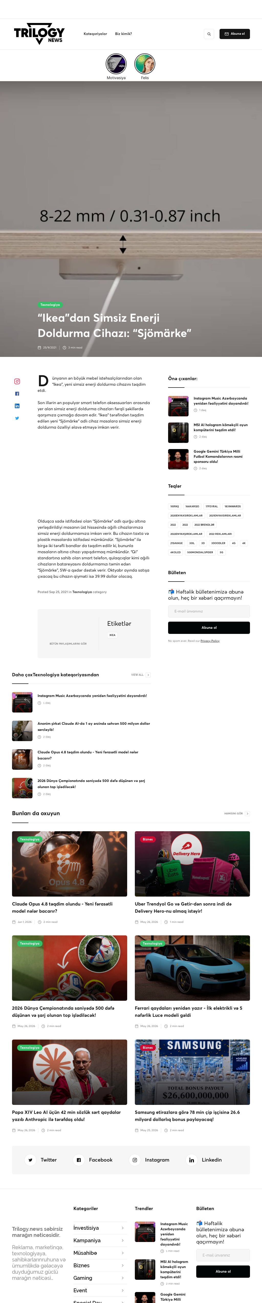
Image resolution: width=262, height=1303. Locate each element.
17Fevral (212, 506)
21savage (176, 543)
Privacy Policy (210, 641)
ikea (112, 635)
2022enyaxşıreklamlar (186, 534)
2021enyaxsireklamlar (225, 515)
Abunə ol (238, 33)
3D (203, 543)
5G (221, 552)
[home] (40, 34)
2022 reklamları (220, 534)
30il (192, 543)
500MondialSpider (200, 552)
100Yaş (174, 506)
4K (244, 543)
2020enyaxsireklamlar (186, 515)
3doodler (218, 543)
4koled (175, 552)
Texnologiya (50, 305)
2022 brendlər (204, 525)
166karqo (192, 506)
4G (234, 543)
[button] (95, 34)
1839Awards (233, 506)
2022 (173, 525)
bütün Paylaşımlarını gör (68, 644)
